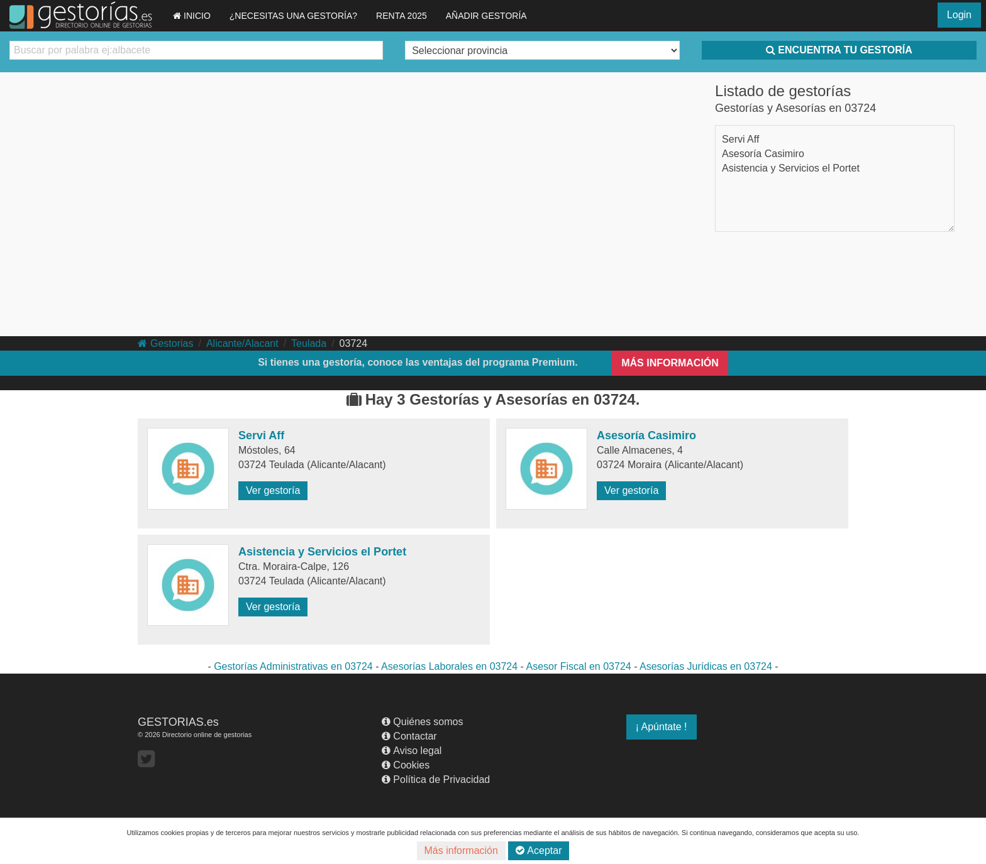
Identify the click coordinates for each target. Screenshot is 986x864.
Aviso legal (411, 750)
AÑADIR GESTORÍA (486, 16)
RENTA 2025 (401, 16)
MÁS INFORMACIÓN (670, 363)
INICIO (192, 16)
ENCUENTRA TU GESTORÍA (839, 50)
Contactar (409, 736)
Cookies (405, 765)
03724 (354, 343)
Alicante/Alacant (242, 343)
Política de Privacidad (436, 779)
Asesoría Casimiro (763, 153)
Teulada (308, 343)
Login (959, 14)
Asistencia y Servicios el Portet (791, 168)
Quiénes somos (422, 721)
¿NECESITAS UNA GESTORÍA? (293, 16)
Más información (461, 850)
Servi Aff (740, 139)
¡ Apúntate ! (661, 726)
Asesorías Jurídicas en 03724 (706, 666)
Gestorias (165, 343)
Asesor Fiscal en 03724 (578, 666)
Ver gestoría (273, 490)
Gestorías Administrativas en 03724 (293, 666)
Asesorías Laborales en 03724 (449, 666)
